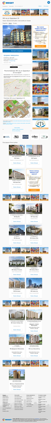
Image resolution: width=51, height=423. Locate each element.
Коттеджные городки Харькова (41, 409)
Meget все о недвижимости (7, 419)
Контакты (4, 409)
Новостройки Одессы (18, 403)
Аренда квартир (29, 396)
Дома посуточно (29, 401)
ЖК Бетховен (16, 291)
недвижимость (19, 65)
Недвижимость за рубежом (6, 406)
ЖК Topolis (34, 158)
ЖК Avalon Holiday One (17, 322)
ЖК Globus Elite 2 (34, 269)
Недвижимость (5, 6)
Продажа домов (5, 400)
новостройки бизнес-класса (12, 123)
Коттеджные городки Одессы (41, 407)
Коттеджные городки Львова (41, 412)
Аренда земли (28, 403)
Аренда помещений (29, 404)
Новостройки (11, 6)
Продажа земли (5, 402)
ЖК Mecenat (17, 238)
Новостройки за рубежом (19, 407)
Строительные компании (19, 409)
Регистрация (46, 6)
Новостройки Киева (18, 398)
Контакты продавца (17, 51)
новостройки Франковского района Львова (21, 120)
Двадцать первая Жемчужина (17, 129)
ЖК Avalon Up (34, 291)
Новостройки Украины (18, 396)
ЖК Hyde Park (16, 182)
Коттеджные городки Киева (41, 399)
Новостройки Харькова (18, 404)
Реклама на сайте (6, 411)
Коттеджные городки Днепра (41, 404)
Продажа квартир (5, 397)
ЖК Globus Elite (34, 238)
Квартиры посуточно (29, 398)
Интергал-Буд (12, 60)
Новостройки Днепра (18, 401)
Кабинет (40, 6)
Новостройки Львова (18, 406)
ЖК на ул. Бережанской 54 (17, 383)
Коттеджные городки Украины (41, 397)
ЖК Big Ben (17, 216)
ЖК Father (16, 158)
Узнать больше (17, 163)
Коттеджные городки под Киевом (42, 402)
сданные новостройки (21, 123)
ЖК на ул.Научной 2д (16, 130)
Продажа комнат (5, 399)
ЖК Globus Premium (17, 269)
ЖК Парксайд (34, 216)
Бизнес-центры (29, 406)
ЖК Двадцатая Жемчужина (17, 348)
